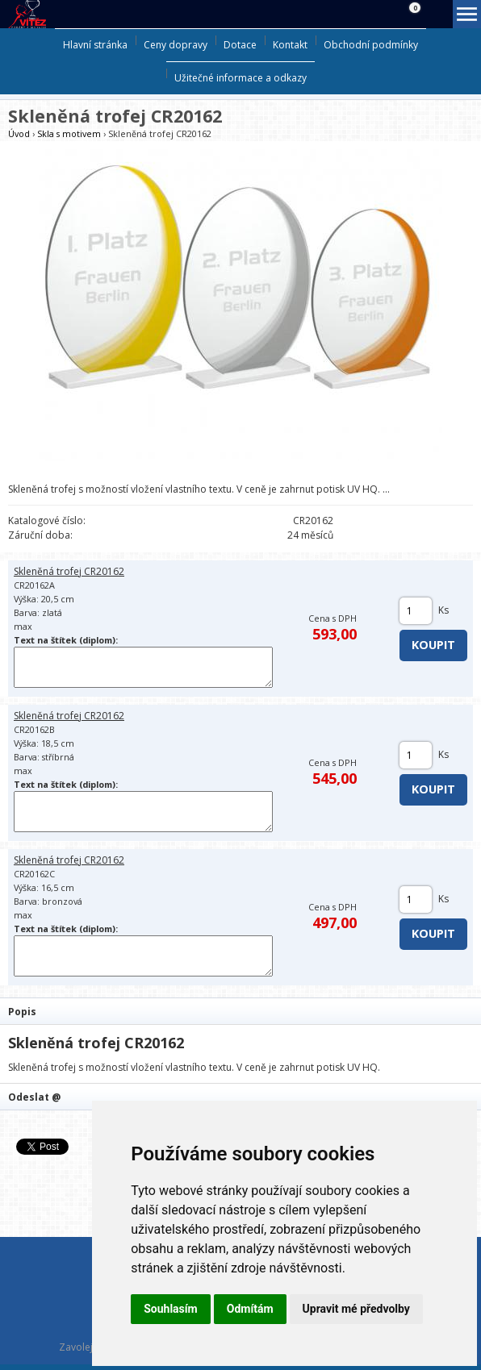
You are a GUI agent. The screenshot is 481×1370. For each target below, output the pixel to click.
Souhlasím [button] (171, 1308)
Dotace (240, 45)
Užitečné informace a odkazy (240, 78)
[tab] (240, 1010)
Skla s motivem (69, 133)
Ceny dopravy (175, 45)
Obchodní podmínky (371, 45)
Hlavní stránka (95, 45)
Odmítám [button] (250, 1308)
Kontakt (290, 45)
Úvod (19, 133)
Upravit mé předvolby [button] (356, 1308)
